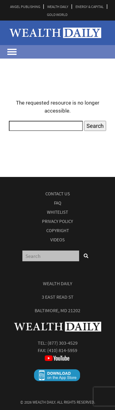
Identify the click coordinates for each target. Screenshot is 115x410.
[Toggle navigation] (12, 52)
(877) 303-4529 (63, 343)
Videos (57, 240)
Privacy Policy (57, 221)
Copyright (57, 230)
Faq (57, 203)
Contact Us (57, 194)
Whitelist (57, 212)
